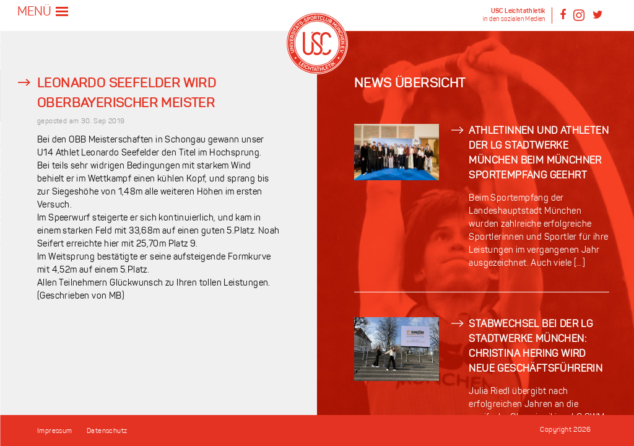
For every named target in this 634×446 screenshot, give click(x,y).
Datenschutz (107, 431)
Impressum (54, 431)
